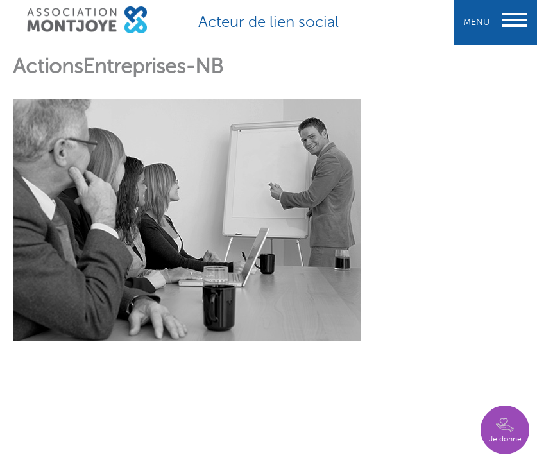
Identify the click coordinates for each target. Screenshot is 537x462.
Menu (495, 22)
